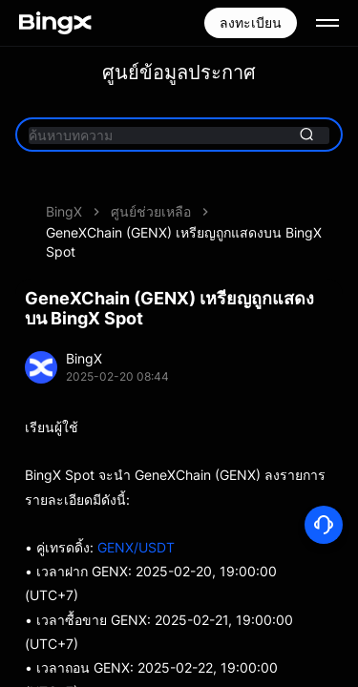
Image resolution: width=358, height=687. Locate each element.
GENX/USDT (136, 547)
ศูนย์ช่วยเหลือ (151, 211)
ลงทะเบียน (251, 22)
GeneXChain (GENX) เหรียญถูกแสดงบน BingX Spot (184, 242)
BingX (64, 211)
